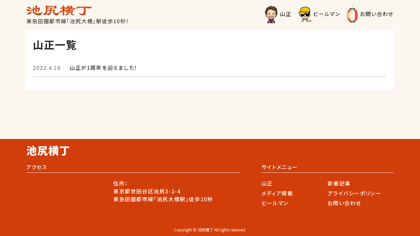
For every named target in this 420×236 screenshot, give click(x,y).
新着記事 (338, 183)
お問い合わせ (377, 14)
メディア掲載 (277, 193)
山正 (285, 14)
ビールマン (326, 14)
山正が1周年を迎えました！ (85, 67)
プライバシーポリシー (354, 193)
